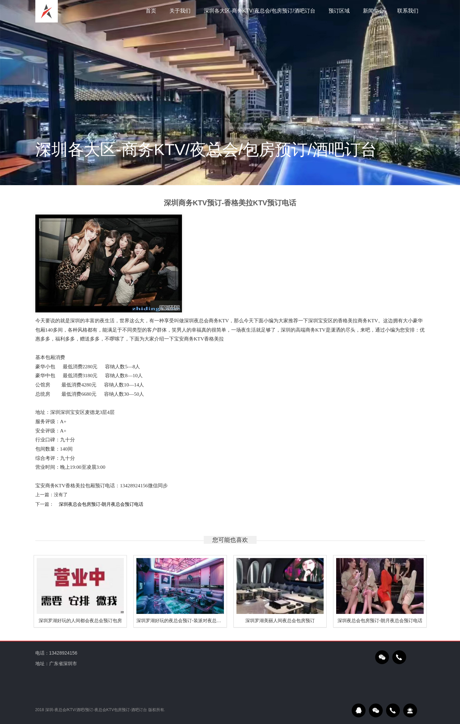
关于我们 (180, 11)
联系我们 (407, 11)
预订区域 (339, 11)
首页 (151, 11)
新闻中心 (373, 11)
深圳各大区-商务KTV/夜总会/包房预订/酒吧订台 (259, 11)
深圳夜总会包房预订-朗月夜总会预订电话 (101, 504)
